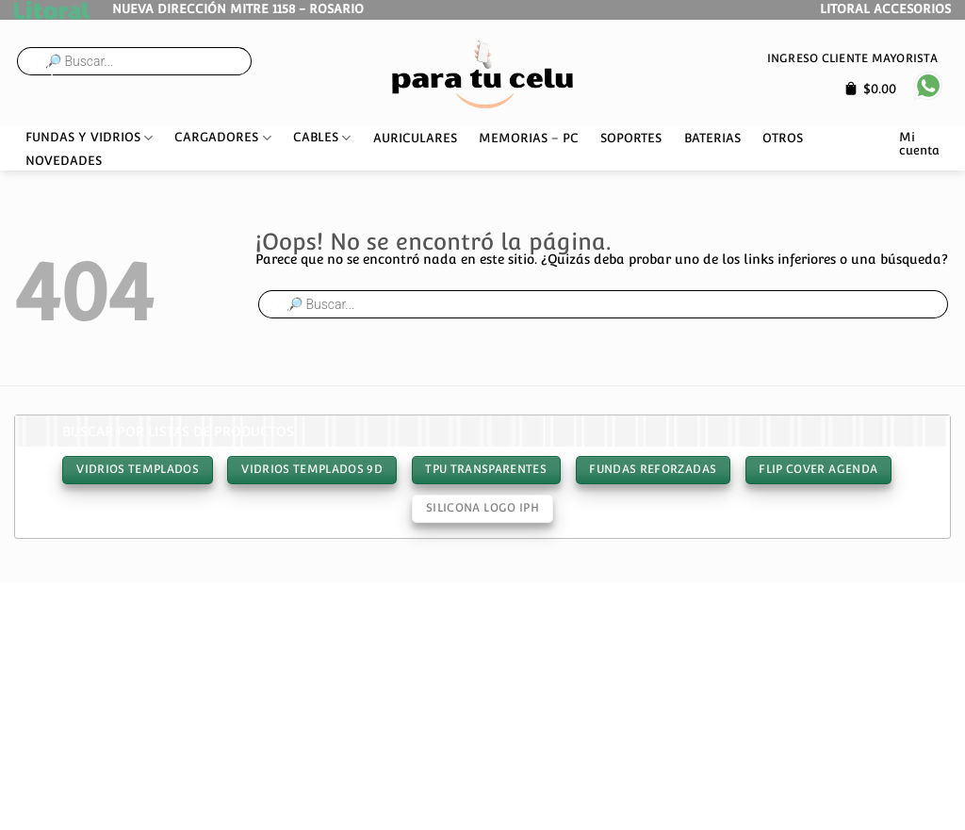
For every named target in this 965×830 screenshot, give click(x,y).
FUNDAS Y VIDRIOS (89, 138)
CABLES (322, 138)
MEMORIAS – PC (529, 138)
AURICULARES (415, 138)
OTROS (782, 138)
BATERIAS (712, 138)
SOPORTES (631, 138)
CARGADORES (222, 138)
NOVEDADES (63, 161)
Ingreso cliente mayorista (852, 58)
